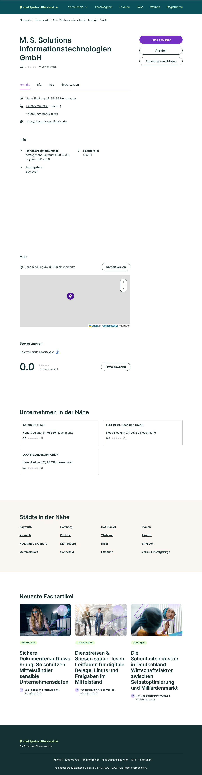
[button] (70, 296)
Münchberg (68, 543)
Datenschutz (72, 759)
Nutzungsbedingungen (115, 759)
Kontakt (58, 759)
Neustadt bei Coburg (33, 543)
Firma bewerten (115, 367)
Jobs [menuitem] (140, 7)
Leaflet (94, 326)
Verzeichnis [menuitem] (75, 7)
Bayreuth (26, 527)
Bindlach (148, 543)
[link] (59, 432)
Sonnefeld (67, 552)
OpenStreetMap (110, 326)
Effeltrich (107, 552)
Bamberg (66, 527)
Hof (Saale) (108, 527)
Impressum (145, 759)
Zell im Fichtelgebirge (156, 552)
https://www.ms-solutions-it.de (46, 121)
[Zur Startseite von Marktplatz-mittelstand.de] (39, 7)
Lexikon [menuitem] (124, 7)
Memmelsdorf (29, 552)
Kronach (25, 535)
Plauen (146, 527)
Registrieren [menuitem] (175, 7)
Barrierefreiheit (90, 759)
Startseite (25, 19)
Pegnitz (147, 535)
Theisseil (107, 535)
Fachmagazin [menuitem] (103, 7)
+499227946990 (37, 106)
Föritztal (65, 535)
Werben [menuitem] (155, 7)
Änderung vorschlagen (161, 61)
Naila (104, 543)
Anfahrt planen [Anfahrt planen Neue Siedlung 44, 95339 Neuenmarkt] (116, 267)
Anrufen (160, 50)
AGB (133, 759)
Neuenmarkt (42, 19)
